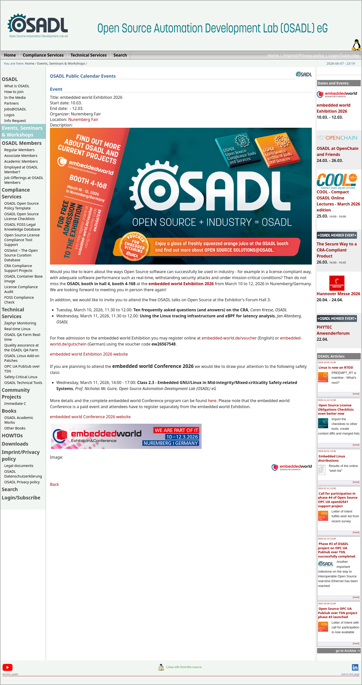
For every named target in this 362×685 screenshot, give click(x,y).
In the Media (15, 97)
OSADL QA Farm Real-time (22, 337)
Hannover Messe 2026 (338, 291)
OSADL (10, 79)
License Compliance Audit (21, 289)
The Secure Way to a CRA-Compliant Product (337, 248)
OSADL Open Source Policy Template (21, 205)
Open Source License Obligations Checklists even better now (336, 409)
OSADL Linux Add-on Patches (21, 358)
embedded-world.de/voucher (229, 338)
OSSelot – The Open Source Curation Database (21, 255)
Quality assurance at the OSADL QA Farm (21, 347)
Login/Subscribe (344, 55)
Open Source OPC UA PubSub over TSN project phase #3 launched (337, 612)
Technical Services (13, 313)
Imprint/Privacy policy (303, 55)
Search (10, 489)
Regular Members (19, 149)
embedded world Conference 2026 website (90, 416)
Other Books (14, 428)
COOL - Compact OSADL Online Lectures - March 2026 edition (338, 199)
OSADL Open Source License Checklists (21, 216)
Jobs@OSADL (15, 109)
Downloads (15, 443)
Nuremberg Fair (83, 119)
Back (54, 484)
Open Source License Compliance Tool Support (22, 240)
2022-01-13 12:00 (327, 538)
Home (273, 55)
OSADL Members (22, 143)
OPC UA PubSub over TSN (22, 368)
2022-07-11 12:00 (327, 488)
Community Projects (16, 393)
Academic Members (21, 161)
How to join (14, 91)
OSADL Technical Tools (23, 382)
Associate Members (20, 155)
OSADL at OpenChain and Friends (337, 149)
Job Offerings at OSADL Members (23, 180)
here (212, 400)
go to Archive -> (348, 651)
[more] (356, 394)
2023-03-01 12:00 (327, 451)
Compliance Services (16, 193)
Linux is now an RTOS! (336, 367)
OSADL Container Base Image (23, 278)
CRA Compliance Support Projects (18, 268)
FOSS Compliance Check (19, 300)
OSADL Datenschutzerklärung (23, 474)
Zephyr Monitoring (20, 323)
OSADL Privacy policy (22, 482)
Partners (11, 103)
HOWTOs (12, 435)
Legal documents (18, 465)
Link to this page (350, 674)
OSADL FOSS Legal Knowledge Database (22, 227)
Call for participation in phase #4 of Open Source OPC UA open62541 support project (337, 499)
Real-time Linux (17, 328)
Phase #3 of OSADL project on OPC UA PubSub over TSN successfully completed (336, 550)
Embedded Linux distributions (331, 458)
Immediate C (15, 403)
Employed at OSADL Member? (21, 169)
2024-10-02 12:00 (327, 362)
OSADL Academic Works (18, 420)
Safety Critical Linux (20, 376)
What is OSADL (16, 85)
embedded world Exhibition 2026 (337, 106)
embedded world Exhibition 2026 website (89, 354)
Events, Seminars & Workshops (61, 63)
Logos (9, 114)
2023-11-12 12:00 (327, 400)
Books (9, 410)
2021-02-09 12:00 (327, 603)
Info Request (15, 120)
